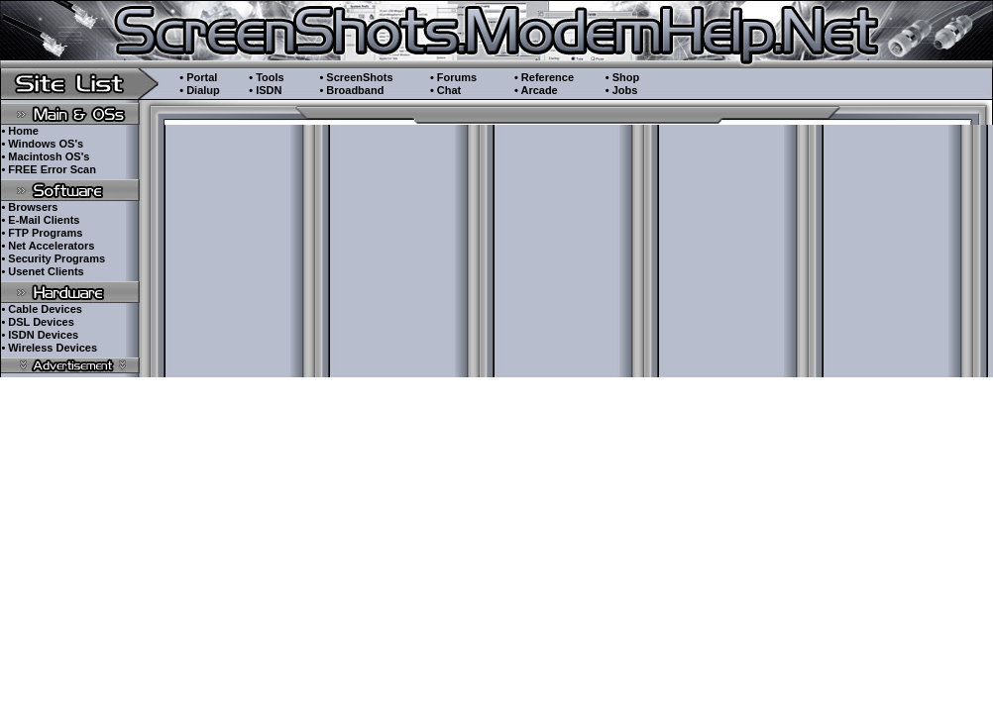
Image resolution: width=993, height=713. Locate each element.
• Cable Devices (41, 309)
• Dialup (199, 90)
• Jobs (622, 90)
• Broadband (351, 90)
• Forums (453, 77)
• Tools (266, 77)
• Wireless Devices (49, 348)
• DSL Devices (37, 322)
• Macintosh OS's (45, 156)
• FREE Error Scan (48, 169)
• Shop (622, 77)
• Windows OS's (42, 144)
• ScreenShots (355, 77)
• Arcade (536, 90)
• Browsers (29, 207)
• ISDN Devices (39, 335)
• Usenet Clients (42, 271)
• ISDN (265, 90)
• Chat (445, 90)
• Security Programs (53, 258)
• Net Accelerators (47, 246)
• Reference (544, 77)
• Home (19, 131)
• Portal (198, 77)
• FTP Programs (41, 233)
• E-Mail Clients (40, 220)
